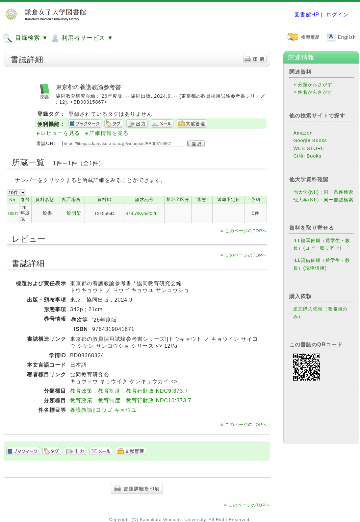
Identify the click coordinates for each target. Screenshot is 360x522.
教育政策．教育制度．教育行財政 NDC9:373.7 (129, 391)
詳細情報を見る (109, 133)
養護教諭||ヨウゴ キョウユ (103, 410)
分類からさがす (315, 84)
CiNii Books (307, 156)
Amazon (303, 133)
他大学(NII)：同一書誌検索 (323, 199)
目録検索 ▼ (25, 38)
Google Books (310, 140)
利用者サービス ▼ (81, 38)
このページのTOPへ (246, 230)
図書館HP (307, 14)
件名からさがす (315, 92)
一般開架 (71, 213)
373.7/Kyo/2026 (141, 213)
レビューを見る (60, 133)
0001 (13, 213)
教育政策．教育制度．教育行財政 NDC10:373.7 (130, 400)
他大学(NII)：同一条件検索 (323, 192)
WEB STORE (308, 148)
